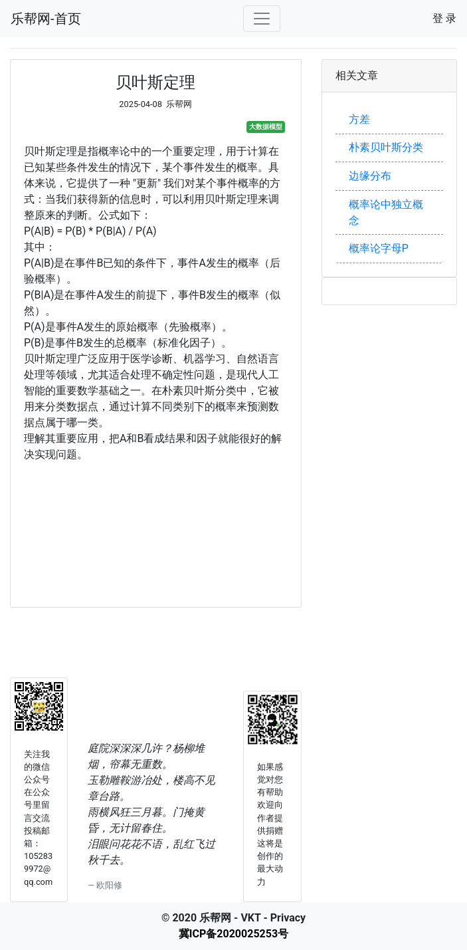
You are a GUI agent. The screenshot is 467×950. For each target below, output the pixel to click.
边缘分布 (370, 176)
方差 (359, 119)
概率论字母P (379, 248)
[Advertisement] (156, 528)
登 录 (444, 18)
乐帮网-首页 (46, 19)
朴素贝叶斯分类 (386, 147)
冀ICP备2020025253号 (233, 933)
